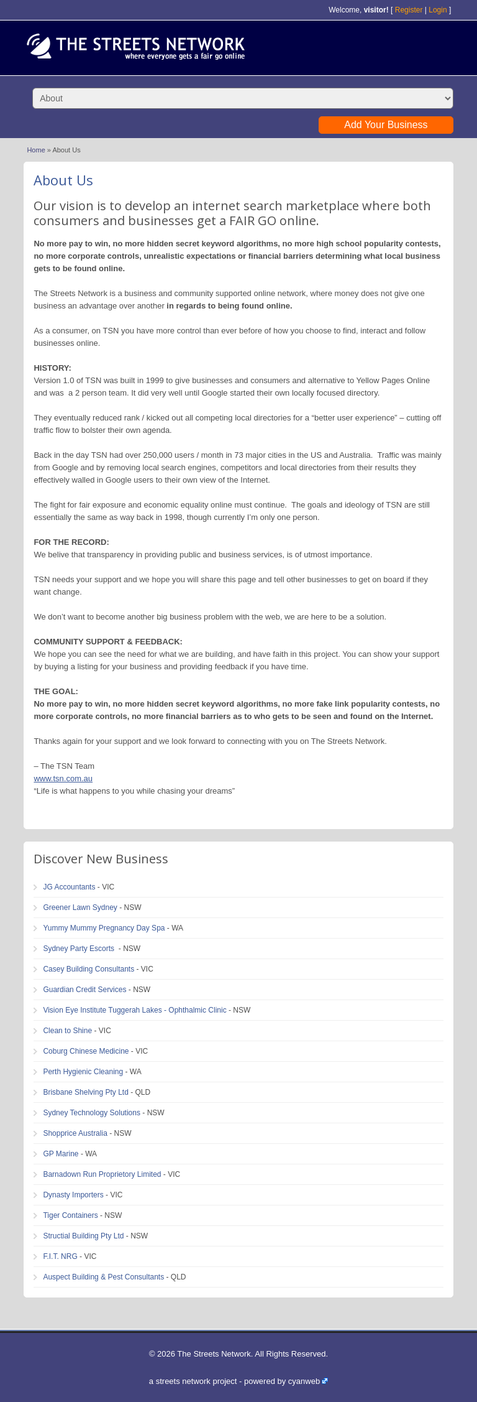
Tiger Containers (70, 1215)
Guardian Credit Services (84, 989)
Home (36, 150)
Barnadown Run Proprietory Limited (102, 1174)
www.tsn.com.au (63, 778)
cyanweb (304, 1381)
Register (409, 10)
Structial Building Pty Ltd (83, 1236)
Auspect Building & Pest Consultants (103, 1277)
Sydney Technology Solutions (91, 1112)
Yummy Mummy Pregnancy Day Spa (104, 928)
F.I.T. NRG (60, 1256)
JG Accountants (69, 887)
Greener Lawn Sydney (80, 907)
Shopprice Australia (75, 1133)
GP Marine (60, 1153)
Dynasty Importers (73, 1195)
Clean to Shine (67, 1030)
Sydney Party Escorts (79, 948)
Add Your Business (385, 124)
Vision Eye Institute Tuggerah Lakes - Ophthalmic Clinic (134, 1010)
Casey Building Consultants (88, 969)
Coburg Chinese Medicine (86, 1051)
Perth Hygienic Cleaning (83, 1071)
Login (438, 10)
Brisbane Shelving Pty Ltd (85, 1092)
